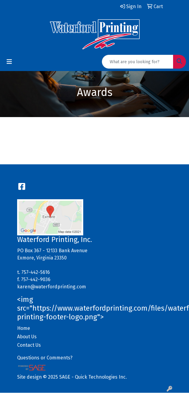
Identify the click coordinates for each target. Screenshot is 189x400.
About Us (27, 337)
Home (23, 328)
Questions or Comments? (44, 358)
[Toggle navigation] (9, 61)
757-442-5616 (35, 272)
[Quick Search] (137, 62)
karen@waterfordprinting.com (51, 287)
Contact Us (29, 345)
